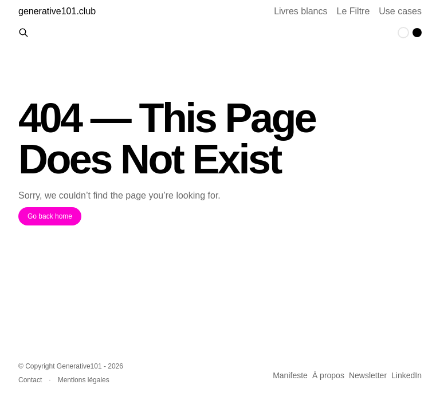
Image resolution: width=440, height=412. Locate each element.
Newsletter (368, 375)
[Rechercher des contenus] (23, 32)
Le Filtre (353, 11)
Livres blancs (300, 11)
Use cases (400, 11)
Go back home (50, 216)
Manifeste (290, 375)
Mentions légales (83, 380)
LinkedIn (406, 375)
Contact (30, 380)
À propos (328, 375)
